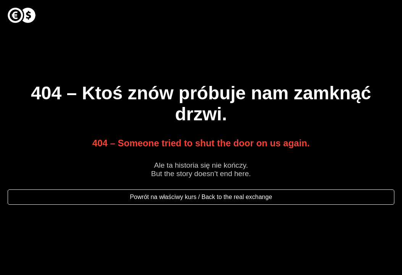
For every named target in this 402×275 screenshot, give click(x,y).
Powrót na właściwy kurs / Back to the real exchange (201, 197)
